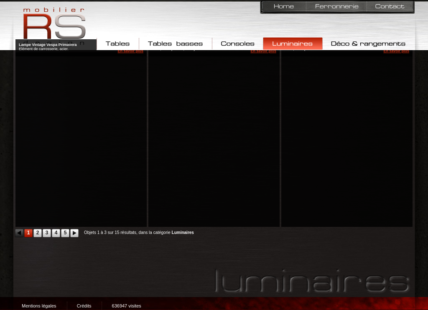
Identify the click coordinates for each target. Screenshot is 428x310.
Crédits (84, 305)
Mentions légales (39, 305)
